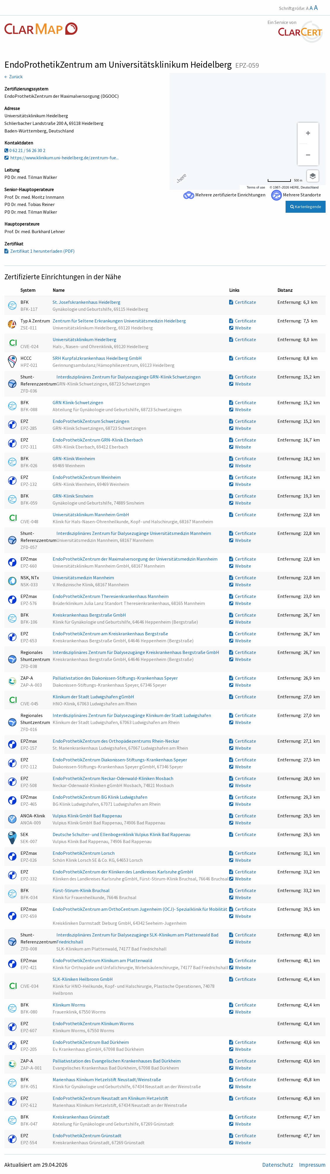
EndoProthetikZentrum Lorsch (84, 853)
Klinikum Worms (69, 1005)
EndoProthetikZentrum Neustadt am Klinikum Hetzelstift (111, 1098)
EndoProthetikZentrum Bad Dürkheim (91, 1042)
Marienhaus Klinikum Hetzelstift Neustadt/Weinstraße (107, 1079)
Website (240, 328)
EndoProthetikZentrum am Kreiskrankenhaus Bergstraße (111, 633)
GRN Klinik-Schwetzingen (78, 402)
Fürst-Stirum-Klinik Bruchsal (81, 890)
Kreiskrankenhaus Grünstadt (81, 1117)
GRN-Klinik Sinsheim (73, 496)
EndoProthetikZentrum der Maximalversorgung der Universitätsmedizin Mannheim (135, 559)
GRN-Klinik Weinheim (74, 458)
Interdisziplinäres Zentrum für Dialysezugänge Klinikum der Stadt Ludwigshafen (132, 715)
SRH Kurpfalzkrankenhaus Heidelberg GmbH (98, 358)
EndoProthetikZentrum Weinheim (87, 477)
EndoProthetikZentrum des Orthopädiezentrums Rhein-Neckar (116, 741)
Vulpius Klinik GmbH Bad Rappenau (88, 816)
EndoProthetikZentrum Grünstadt (87, 1135)
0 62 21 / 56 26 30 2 (24, 150)
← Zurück (13, 76)
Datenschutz (278, 1164)
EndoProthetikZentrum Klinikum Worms (94, 1023)
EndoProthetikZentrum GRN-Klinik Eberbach (98, 440)
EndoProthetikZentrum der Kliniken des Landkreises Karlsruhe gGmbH (123, 872)
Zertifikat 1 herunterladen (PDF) (39, 251)
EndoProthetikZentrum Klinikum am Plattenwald (103, 960)
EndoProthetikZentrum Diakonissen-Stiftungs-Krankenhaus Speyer (120, 760)
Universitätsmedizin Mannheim (84, 577)
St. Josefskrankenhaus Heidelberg (87, 302)
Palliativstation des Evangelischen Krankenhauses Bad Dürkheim (117, 1061)
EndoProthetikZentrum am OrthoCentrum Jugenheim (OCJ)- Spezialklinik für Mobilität (140, 909)
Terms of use (256, 187)
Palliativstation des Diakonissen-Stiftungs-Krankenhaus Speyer (116, 678)
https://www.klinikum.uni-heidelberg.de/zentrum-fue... (61, 158)
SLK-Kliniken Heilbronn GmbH (83, 979)
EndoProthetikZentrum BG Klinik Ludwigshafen (100, 797)
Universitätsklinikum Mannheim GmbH (91, 514)
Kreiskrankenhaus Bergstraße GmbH (90, 615)
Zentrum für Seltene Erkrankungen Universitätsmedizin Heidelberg (120, 321)
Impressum (312, 1164)
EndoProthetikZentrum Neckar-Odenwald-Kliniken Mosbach (113, 778)
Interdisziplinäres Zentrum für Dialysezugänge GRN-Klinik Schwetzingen (128, 377)
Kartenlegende (305, 206)
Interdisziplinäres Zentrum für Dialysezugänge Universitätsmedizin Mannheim (134, 533)
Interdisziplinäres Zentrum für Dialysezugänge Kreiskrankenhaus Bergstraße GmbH (136, 652)
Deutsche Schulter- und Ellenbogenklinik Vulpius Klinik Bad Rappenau (122, 834)
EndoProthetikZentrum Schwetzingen (91, 421)
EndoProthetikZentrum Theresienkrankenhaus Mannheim (111, 596)
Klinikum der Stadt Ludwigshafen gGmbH (94, 696)
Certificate (242, 302)
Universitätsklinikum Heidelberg (85, 339)
